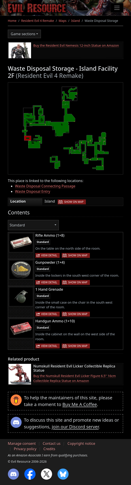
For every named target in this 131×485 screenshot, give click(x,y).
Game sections (23, 33)
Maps (63, 21)
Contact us (52, 443)
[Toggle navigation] (117, 7)
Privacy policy (25, 448)
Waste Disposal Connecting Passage (45, 186)
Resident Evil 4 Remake (37, 21)
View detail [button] (49, 255)
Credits (49, 448)
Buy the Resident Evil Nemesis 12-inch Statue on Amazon (76, 45)
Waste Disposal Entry (32, 191)
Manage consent (22, 443)
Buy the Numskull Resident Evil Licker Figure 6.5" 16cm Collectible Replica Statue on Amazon (74, 378)
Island (75, 21)
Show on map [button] (73, 202)
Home (12, 21)
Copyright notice (81, 443)
